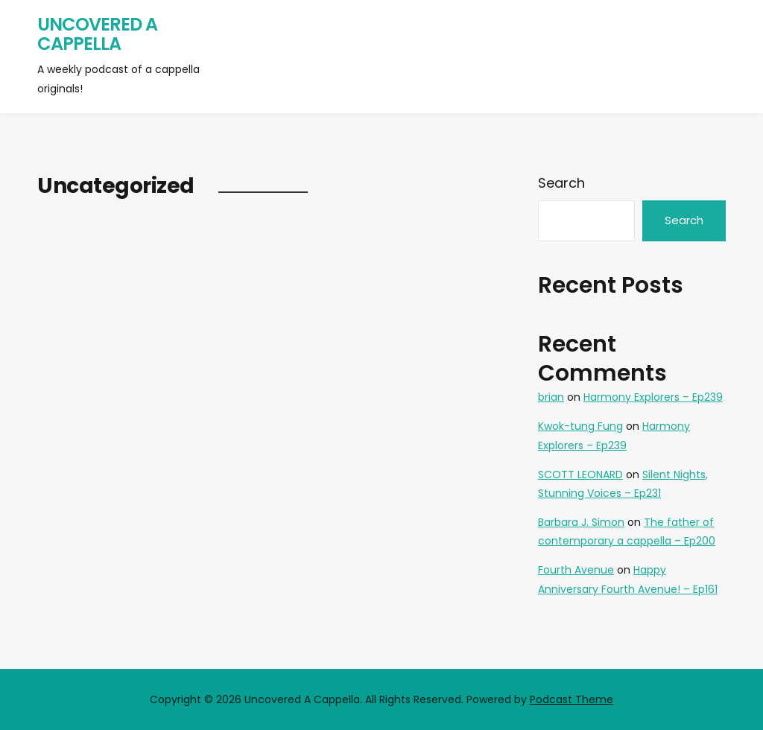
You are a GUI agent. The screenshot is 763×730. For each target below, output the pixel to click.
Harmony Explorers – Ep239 (653, 397)
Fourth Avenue (576, 569)
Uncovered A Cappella (97, 34)
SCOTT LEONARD (580, 474)
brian (551, 397)
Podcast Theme (571, 699)
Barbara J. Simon (581, 522)
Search (561, 183)
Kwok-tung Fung (580, 426)
